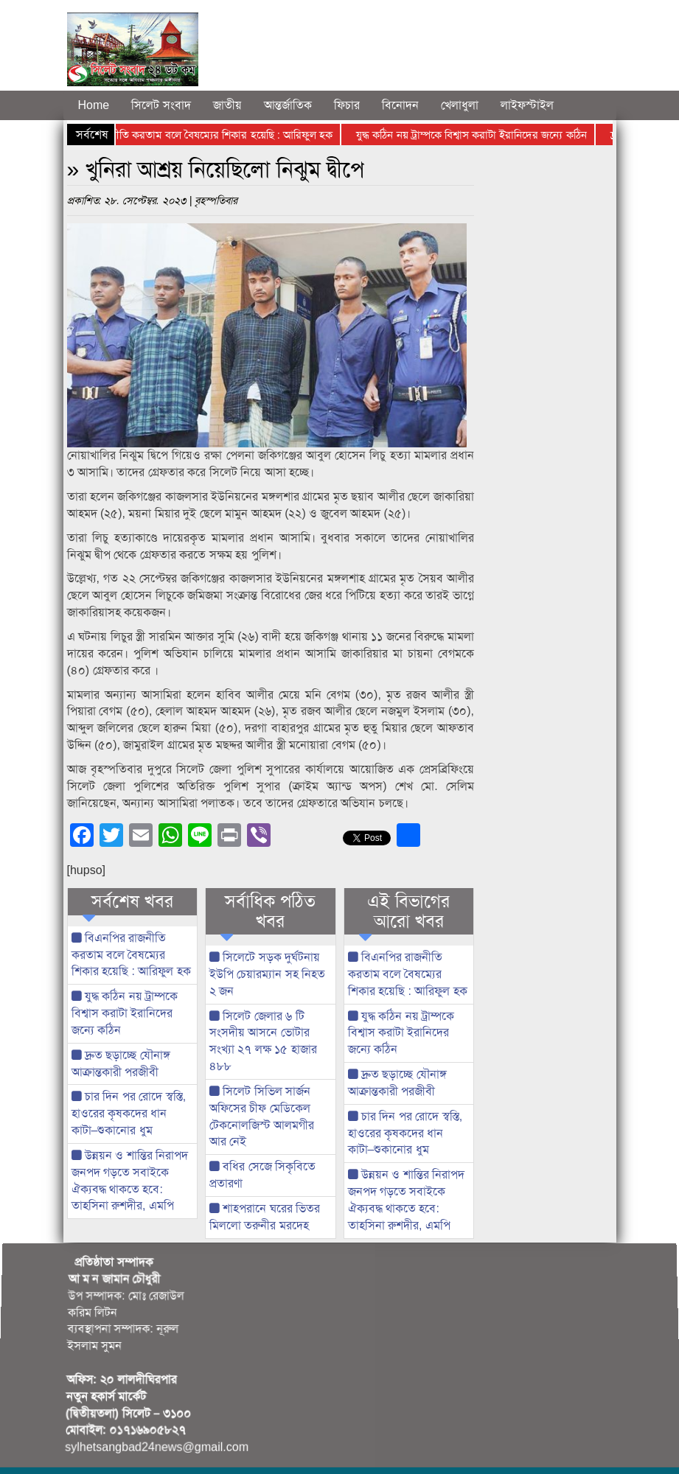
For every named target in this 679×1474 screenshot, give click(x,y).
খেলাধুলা (459, 105)
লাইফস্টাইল (527, 105)
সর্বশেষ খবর (132, 901)
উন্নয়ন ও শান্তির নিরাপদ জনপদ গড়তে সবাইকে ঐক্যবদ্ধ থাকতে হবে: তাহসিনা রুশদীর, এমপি (130, 1180)
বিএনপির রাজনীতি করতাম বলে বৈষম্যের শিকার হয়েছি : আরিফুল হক (198, 134)
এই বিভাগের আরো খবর (408, 911)
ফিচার (347, 105)
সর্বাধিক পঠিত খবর (270, 911)
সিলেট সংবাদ (160, 105)
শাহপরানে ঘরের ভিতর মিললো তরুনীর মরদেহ (264, 1217)
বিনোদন (400, 105)
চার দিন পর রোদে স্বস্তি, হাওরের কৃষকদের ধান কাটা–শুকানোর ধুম (129, 1113)
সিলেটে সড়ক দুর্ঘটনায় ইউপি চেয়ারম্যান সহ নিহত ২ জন (267, 974)
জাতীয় (227, 105)
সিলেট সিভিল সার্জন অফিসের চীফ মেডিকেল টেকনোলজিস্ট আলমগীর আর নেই (261, 1116)
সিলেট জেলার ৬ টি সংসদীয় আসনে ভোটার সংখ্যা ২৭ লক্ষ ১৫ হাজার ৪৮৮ (263, 1041)
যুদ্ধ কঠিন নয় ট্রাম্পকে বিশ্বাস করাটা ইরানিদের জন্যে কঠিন (476, 134)
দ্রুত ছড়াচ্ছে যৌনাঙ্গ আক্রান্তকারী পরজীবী (121, 1063)
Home (94, 105)
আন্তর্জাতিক (288, 105)
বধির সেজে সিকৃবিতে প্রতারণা (262, 1175)
